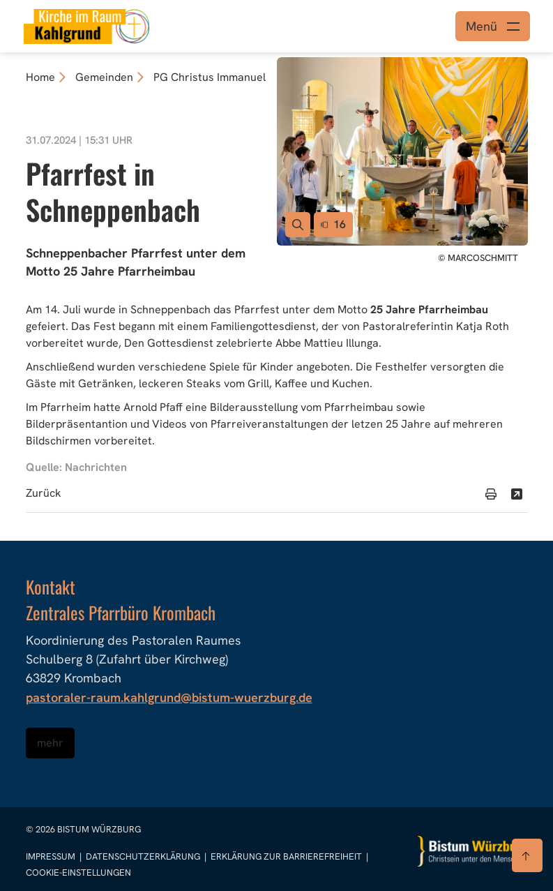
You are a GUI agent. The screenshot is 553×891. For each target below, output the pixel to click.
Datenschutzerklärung (144, 856)
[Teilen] (517, 494)
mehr (50, 742)
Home (40, 77)
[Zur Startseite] (473, 851)
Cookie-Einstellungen (78, 872)
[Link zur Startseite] (86, 24)
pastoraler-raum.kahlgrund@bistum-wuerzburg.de (169, 697)
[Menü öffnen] (492, 26)
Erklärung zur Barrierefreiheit (286, 856)
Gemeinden (104, 77)
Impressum (51, 856)
